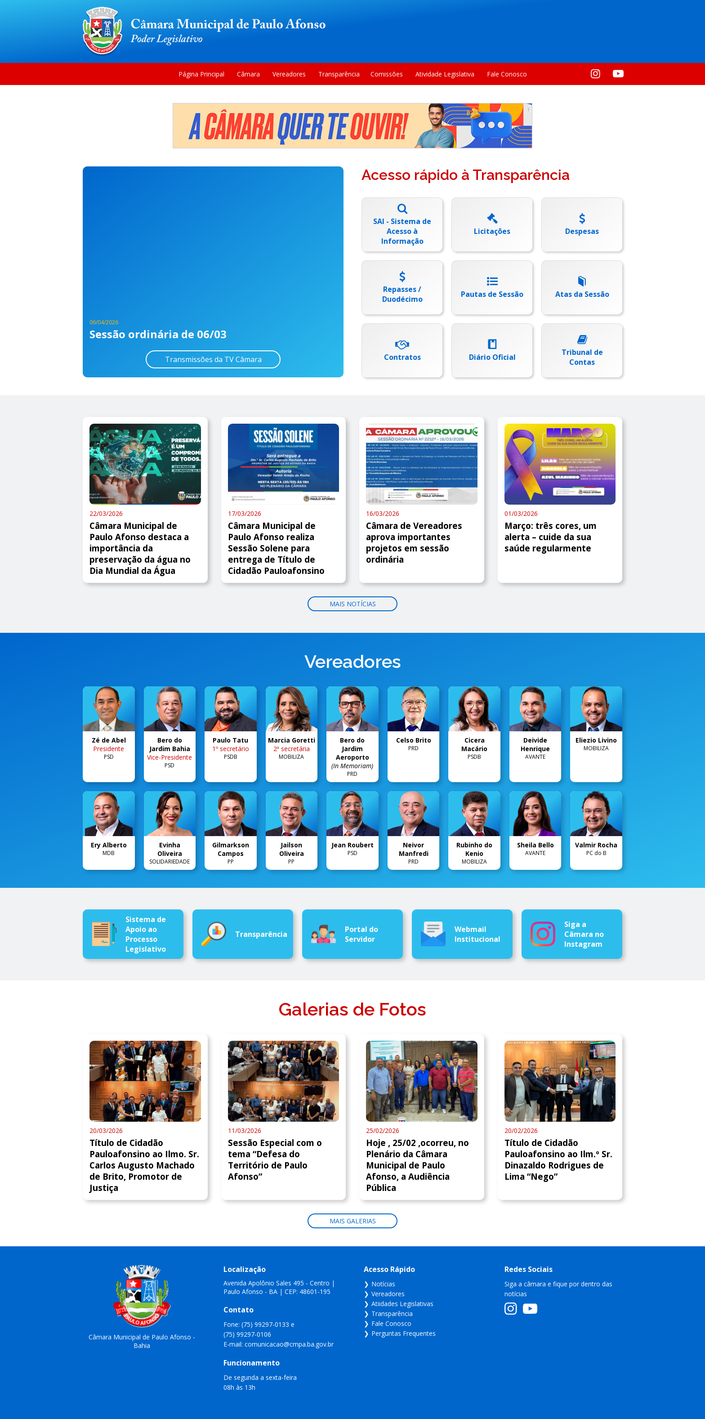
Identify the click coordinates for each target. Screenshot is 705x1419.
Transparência (339, 74)
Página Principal (201, 74)
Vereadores (289, 74)
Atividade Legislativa (444, 74)
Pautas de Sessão (492, 294)
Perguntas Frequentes (403, 1333)
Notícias (383, 1284)
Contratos (402, 357)
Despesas (582, 231)
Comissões (386, 74)
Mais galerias (353, 1221)
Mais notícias (353, 604)
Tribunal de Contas (582, 357)
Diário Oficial (492, 357)
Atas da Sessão (582, 294)
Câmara (248, 74)
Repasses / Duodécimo (402, 294)
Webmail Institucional (460, 934)
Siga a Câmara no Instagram (567, 934)
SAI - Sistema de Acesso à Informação (402, 231)
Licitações (492, 231)
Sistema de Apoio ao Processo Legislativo (129, 934)
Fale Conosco (507, 74)
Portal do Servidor (344, 934)
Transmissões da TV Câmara (213, 359)
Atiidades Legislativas (402, 1303)
